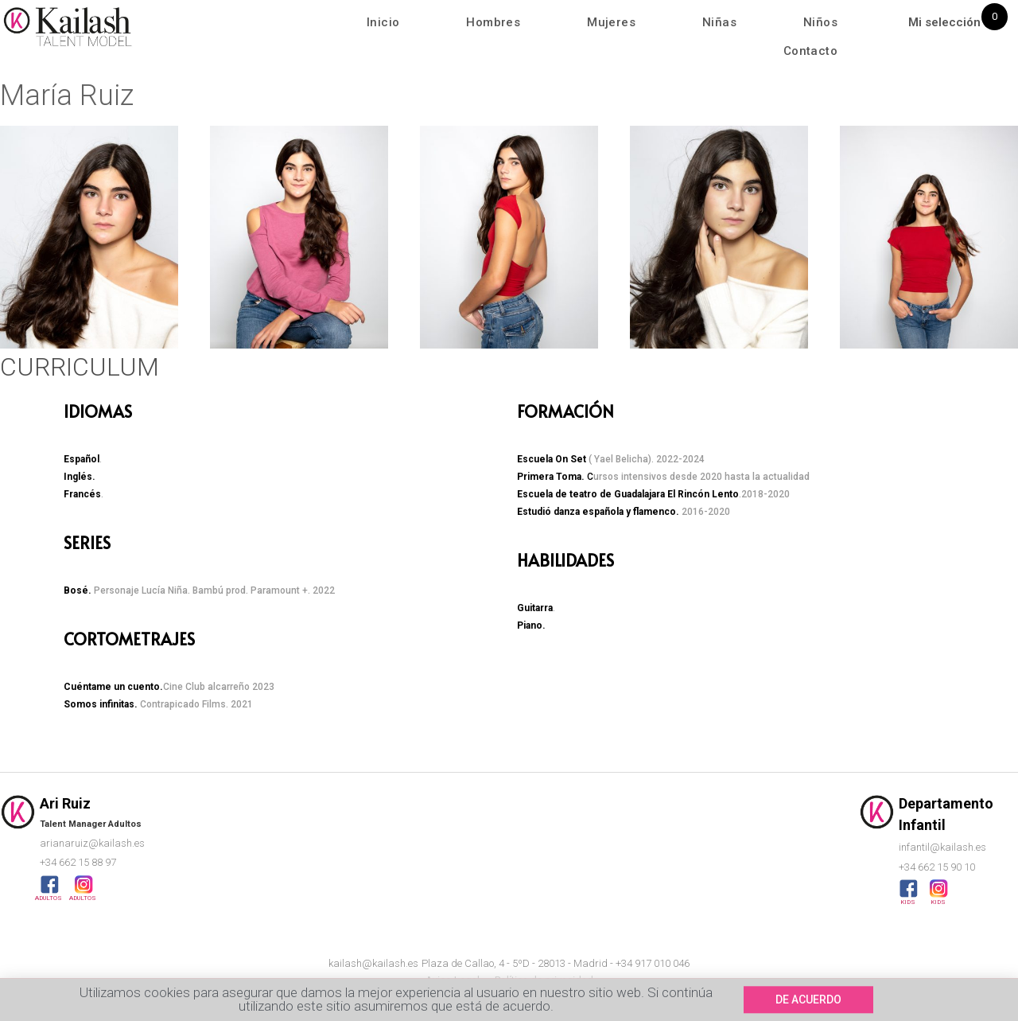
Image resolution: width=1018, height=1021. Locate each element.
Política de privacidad (544, 980)
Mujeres (611, 22)
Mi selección (944, 22)
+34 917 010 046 (653, 963)
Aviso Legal (452, 980)
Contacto (810, 51)
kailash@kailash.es (373, 963)
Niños (820, 22)
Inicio (383, 22)
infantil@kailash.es (942, 847)
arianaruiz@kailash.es (92, 843)
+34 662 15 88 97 (78, 862)
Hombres (493, 22)
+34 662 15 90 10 (937, 867)
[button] (16, 240)
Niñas (719, 22)
